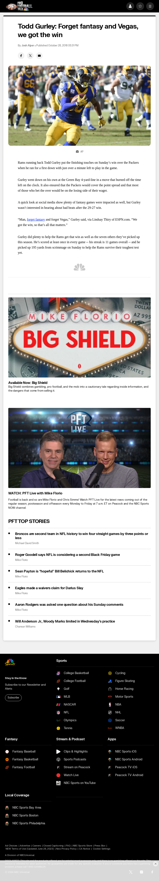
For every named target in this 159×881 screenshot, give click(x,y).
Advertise (25, 845)
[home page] (19, 6)
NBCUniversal (27, 855)
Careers (37, 845)
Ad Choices (11, 845)
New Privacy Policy (66, 848)
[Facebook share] (21, 55)
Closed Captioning (53, 845)
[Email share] (39, 55)
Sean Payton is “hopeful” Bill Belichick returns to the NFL (59, 571)
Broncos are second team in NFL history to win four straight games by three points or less (81, 536)
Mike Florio (21, 560)
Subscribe (13, 697)
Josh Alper (28, 45)
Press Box (99, 845)
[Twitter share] (30, 55)
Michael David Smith (27, 543)
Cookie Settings (101, 848)
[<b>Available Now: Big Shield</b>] (79, 337)
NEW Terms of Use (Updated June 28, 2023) (30, 848)
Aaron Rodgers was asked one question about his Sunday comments (69, 605)
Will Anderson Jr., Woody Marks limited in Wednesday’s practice (65, 621)
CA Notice (84, 848)
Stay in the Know (15, 678)
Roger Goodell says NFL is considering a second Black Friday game (67, 555)
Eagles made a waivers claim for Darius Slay (49, 588)
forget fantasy (36, 219)
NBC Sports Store (82, 845)
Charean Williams (25, 626)
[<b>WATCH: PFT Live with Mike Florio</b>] (79, 448)
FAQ (68, 845)
